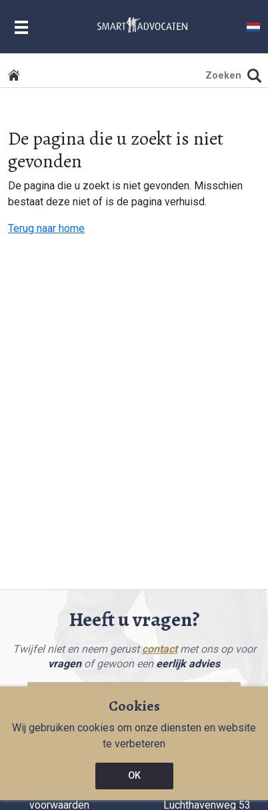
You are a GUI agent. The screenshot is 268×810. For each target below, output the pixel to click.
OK (134, 775)
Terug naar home (46, 228)
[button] (253, 26)
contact (159, 649)
